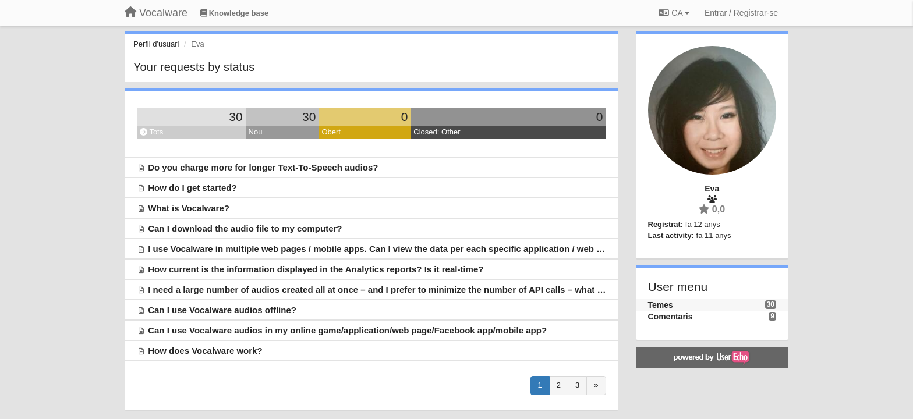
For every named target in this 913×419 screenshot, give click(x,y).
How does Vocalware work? (205, 351)
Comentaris (670, 316)
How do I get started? (192, 188)
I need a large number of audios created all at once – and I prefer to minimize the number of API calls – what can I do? (391, 289)
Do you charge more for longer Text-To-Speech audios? (263, 167)
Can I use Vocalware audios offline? (222, 310)
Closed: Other (436, 131)
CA (674, 12)
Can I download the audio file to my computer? (245, 228)
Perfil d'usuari (156, 44)
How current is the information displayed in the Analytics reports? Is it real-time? (315, 269)
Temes (660, 305)
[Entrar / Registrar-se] (741, 13)
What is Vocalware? (188, 208)
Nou (256, 131)
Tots (151, 131)
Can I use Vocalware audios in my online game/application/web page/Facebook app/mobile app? (347, 330)
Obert (331, 131)
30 (235, 116)
